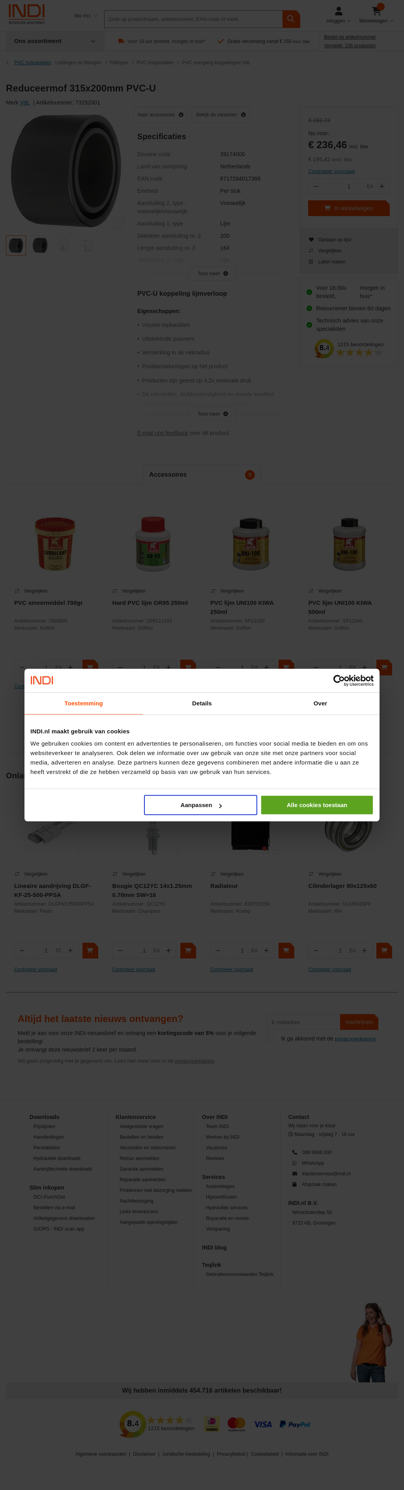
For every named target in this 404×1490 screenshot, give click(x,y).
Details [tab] (202, 703)
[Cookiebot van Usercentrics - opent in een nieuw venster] (339, 680)
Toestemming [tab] (83, 703)
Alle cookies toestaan (317, 805)
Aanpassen (201, 805)
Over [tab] (320, 703)
